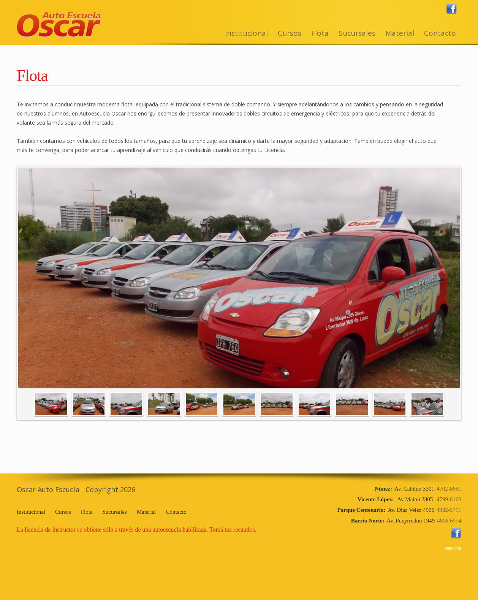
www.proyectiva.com (453, 548)
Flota (320, 33)
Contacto (440, 33)
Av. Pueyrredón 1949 (406, 521)
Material (399, 33)
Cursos (289, 33)
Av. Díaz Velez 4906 (399, 510)
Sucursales (357, 33)
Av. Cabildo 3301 (418, 489)
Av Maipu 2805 (409, 499)
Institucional (246, 33)
